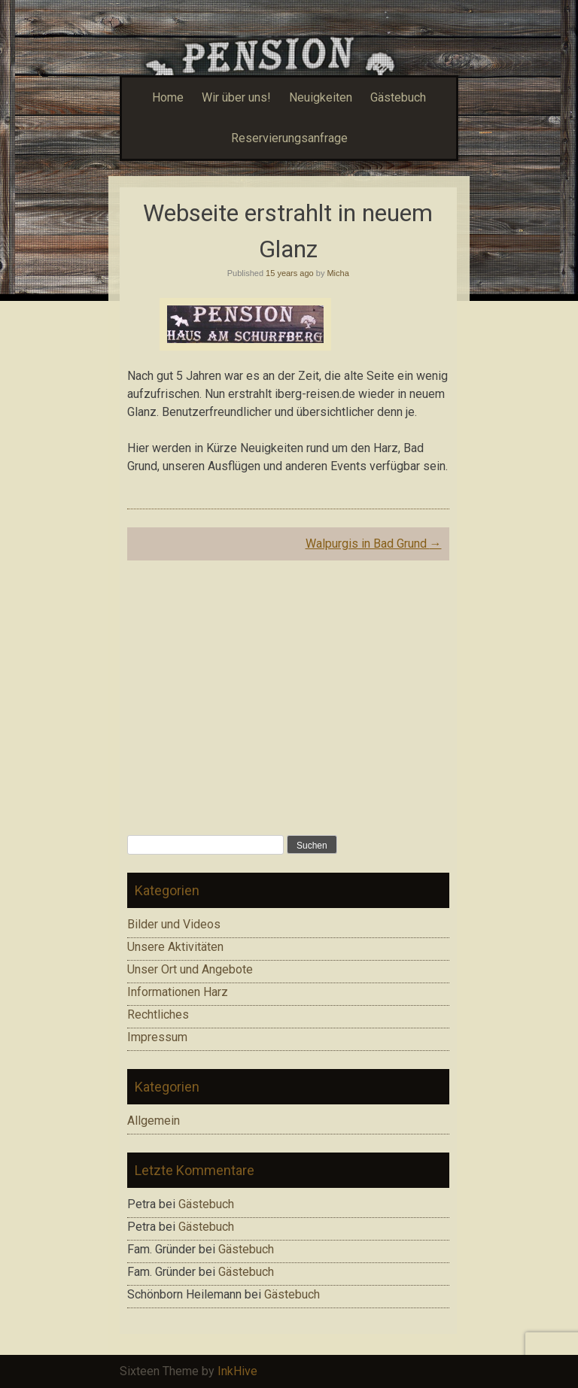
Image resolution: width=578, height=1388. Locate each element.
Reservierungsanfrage (289, 138)
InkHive (237, 1371)
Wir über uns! (236, 97)
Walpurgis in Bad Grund (374, 543)
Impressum (157, 1037)
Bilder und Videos (174, 924)
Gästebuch (398, 97)
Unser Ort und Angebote (190, 969)
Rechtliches (158, 1014)
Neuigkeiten (320, 97)
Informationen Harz (177, 992)
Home (168, 97)
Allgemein (153, 1120)
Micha (337, 273)
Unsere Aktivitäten (175, 947)
